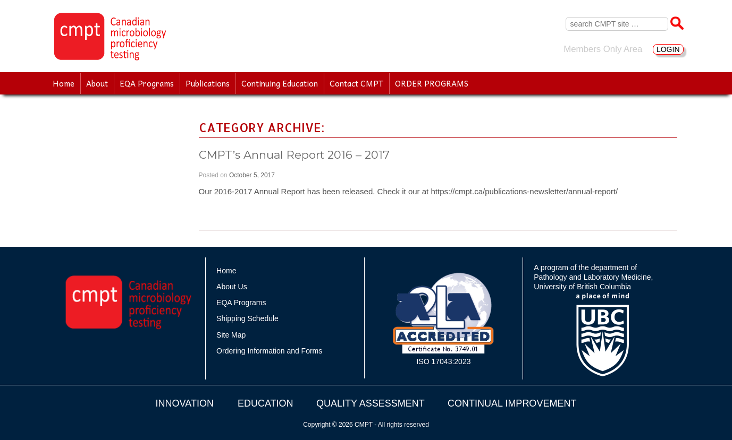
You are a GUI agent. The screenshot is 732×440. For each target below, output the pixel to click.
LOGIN (668, 49)
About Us (231, 286)
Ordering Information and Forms (269, 351)
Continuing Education (279, 83)
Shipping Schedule (247, 318)
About (97, 83)
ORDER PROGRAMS (431, 83)
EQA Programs (147, 83)
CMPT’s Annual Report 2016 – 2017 (294, 154)
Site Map (231, 335)
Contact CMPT (356, 83)
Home (63, 83)
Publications (208, 83)
